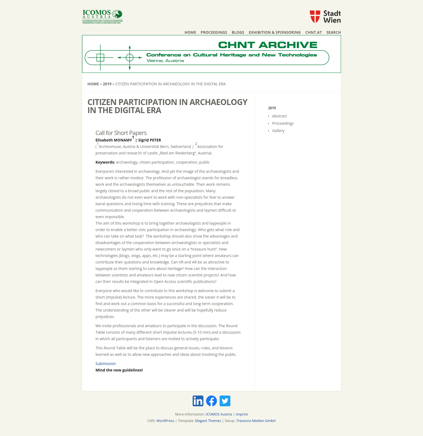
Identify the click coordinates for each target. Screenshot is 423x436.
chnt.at (313, 32)
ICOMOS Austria (219, 414)
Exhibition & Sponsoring (275, 32)
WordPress (165, 420)
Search (333, 32)
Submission (105, 363)
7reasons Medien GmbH (256, 420)
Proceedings (214, 32)
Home (190, 32)
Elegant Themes (208, 420)
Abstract (279, 116)
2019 (107, 83)
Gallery (278, 130)
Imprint (242, 414)
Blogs (238, 32)
